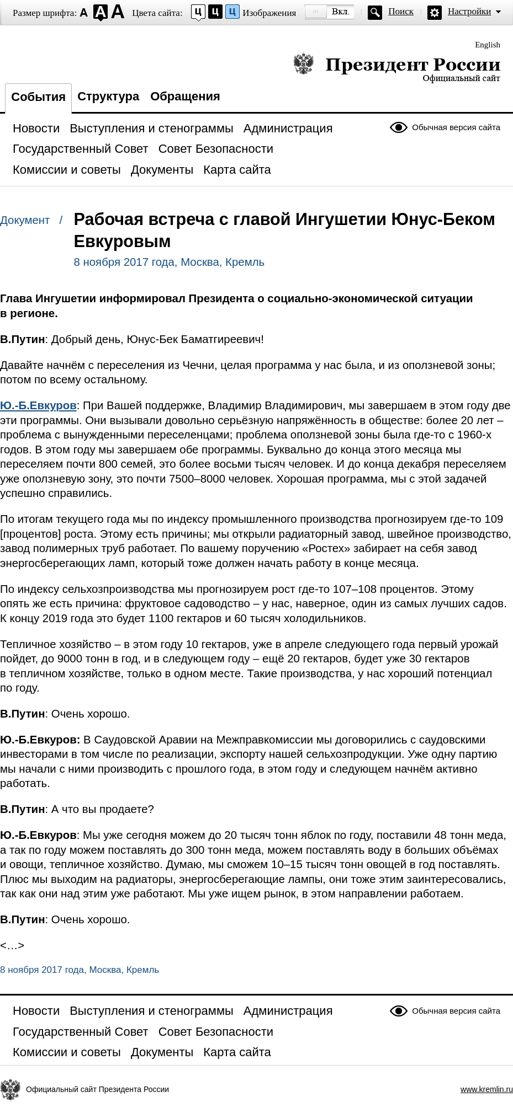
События (38, 97)
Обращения (185, 96)
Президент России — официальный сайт (396, 67)
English (487, 44)
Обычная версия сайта (456, 127)
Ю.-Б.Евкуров (38, 405)
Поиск (401, 11)
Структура (108, 96)
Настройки (469, 11)
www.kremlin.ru (487, 1089)
